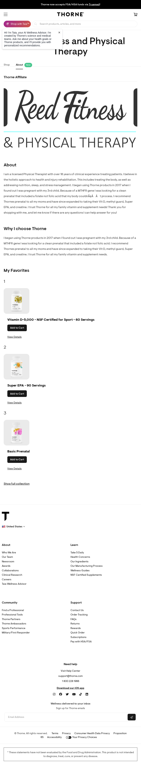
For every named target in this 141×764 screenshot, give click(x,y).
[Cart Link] (135, 15)
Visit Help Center (70, 670)
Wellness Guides (80, 570)
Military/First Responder (16, 632)
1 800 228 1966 (70, 681)
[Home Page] (70, 14)
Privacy (66, 733)
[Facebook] (60, 694)
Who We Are (9, 552)
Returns (75, 623)
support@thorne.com (70, 676)
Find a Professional (13, 610)
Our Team (7, 556)
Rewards (75, 628)
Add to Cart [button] (17, 327)
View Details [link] (14, 336)
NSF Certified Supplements (86, 574)
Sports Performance (13, 628)
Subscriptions (78, 637)
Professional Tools (12, 614)
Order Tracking (79, 614)
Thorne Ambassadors (14, 623)
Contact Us (77, 610)
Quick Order (77, 632)
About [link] (19, 64)
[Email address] (66, 717)
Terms (55, 733)
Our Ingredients (79, 561)
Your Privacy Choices (81, 737)
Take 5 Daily (77, 552)
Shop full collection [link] (17, 484)
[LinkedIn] (87, 694)
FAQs (73, 619)
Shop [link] (7, 64)
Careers (6, 579)
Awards (6, 565)
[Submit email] (132, 717)
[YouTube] (74, 694)
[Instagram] (54, 694)
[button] (6, 14)
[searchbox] (84, 24)
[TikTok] (80, 694)
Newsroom (8, 561)
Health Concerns (80, 556)
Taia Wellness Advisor (14, 583)
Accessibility (54, 737)
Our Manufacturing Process (86, 565)
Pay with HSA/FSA (81, 641)
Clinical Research (12, 574)
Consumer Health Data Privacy (92, 733)
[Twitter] (67, 694)
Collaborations (10, 570)
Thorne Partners (11, 619)
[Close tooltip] (59, 32)
